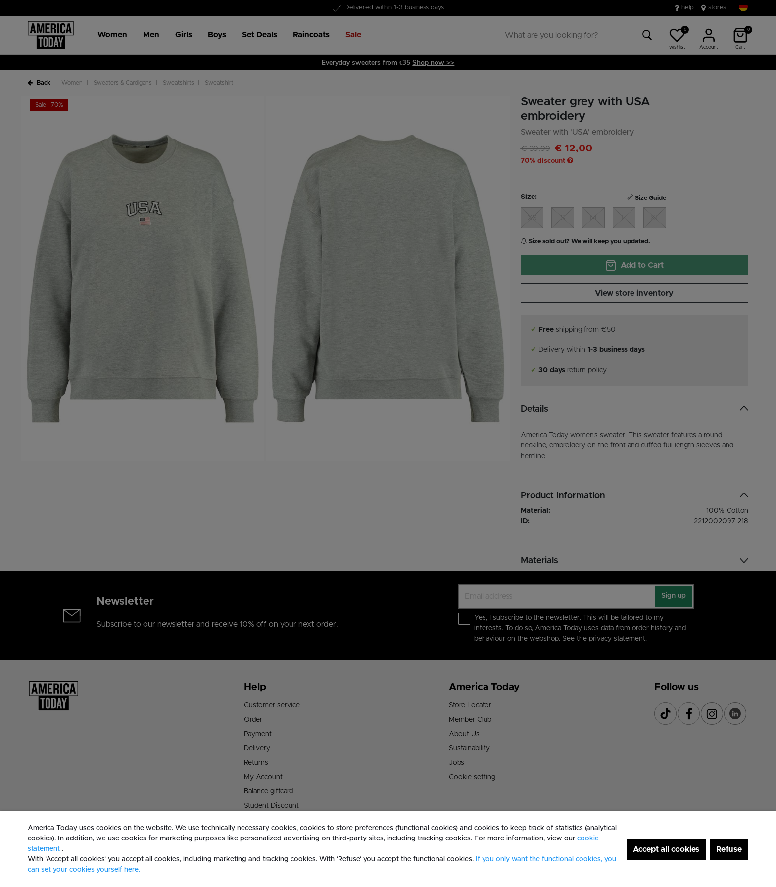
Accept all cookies (666, 849)
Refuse (729, 849)
